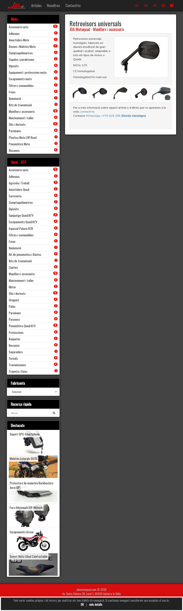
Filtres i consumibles (21, 85)
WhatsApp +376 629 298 (103, 115)
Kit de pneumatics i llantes (25, 254)
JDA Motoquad (80, 29)
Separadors (16, 351)
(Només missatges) (133, 115)
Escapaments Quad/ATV (23, 221)
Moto (14, 19)
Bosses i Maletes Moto (22, 46)
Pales (12, 306)
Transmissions (17, 364)
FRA (146, 5)
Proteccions (16, 332)
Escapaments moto (20, 78)
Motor (12, 287)
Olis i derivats (17, 124)
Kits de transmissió (20, 105)
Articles (36, 5)
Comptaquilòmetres (21, 53)
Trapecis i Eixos (18, 371)
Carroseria (15, 196)
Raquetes (14, 339)
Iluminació (15, 98)
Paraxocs (14, 319)
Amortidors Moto (19, 40)
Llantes (13, 267)
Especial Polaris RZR (21, 228)
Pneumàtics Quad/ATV (22, 325)
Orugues (14, 299)
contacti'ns (87, 111)
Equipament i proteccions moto (27, 72)
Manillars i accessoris (108, 29)
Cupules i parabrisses (21, 59)
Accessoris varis (18, 26)
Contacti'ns (73, 5)
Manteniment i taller (21, 117)
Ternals (13, 358)
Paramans (15, 130)
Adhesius (14, 33)
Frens (12, 92)
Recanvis (14, 150)
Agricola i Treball (19, 183)
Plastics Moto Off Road (23, 137)
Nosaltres (53, 5)
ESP (155, 5)
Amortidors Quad (19, 189)
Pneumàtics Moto (19, 144)
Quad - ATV (18, 162)
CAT (137, 5)
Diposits (14, 65)
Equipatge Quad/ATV (21, 215)
